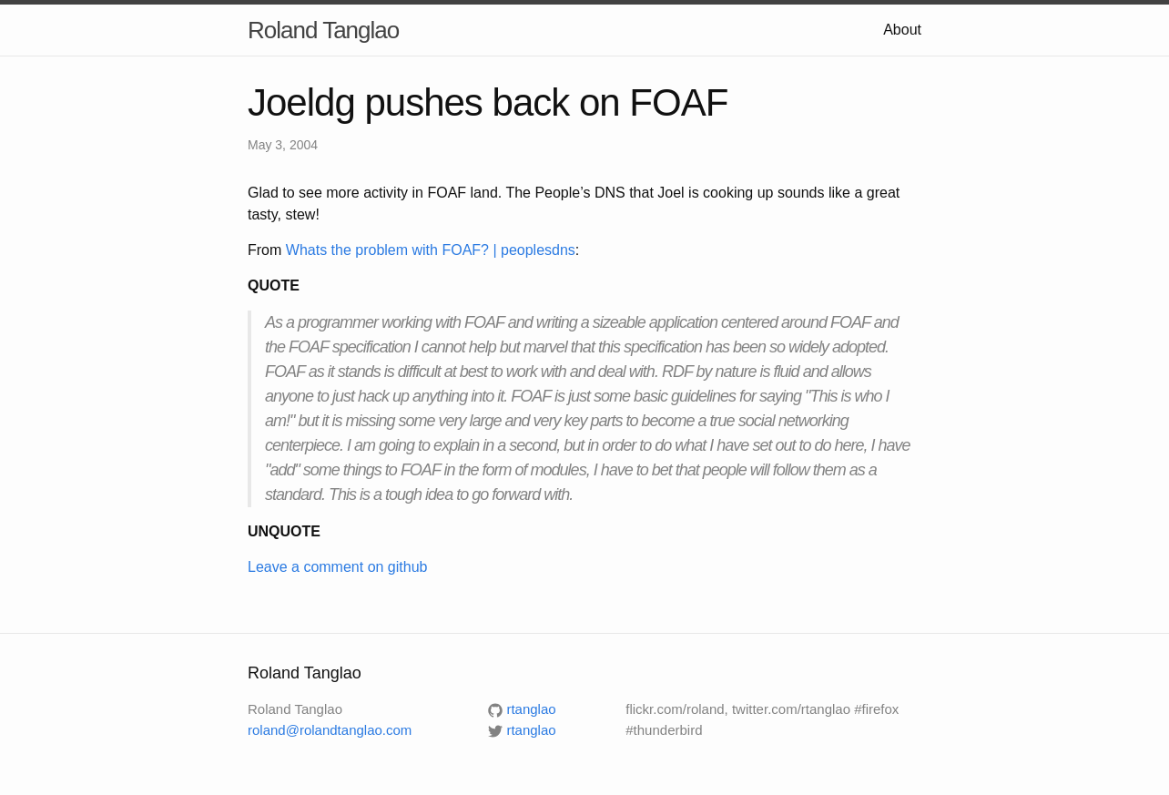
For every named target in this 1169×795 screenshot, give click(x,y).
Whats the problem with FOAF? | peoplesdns (430, 250)
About (902, 29)
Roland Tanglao (323, 30)
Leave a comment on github (337, 567)
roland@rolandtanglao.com (330, 730)
